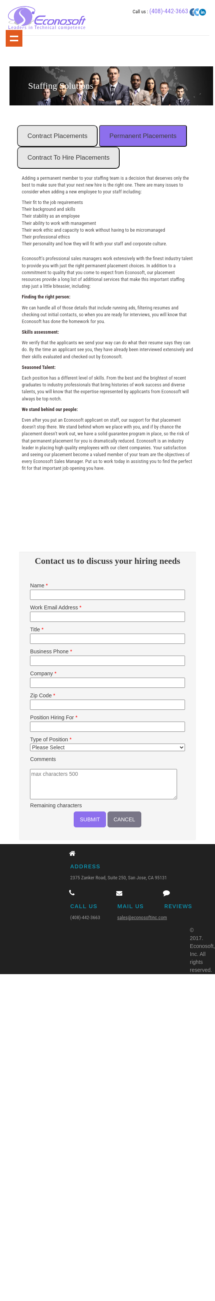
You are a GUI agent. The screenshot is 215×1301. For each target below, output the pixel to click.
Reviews (177, 907)
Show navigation (14, 38)
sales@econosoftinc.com (142, 918)
